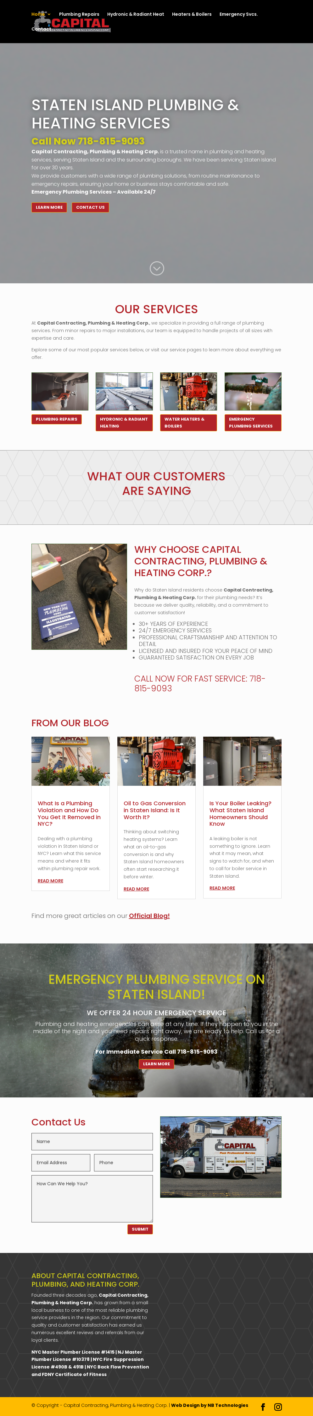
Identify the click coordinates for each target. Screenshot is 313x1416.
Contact (41, 29)
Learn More (49, 207)
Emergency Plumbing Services (251, 422)
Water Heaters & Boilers (184, 422)
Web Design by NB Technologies (209, 1405)
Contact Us (90, 207)
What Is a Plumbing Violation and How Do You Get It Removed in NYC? (69, 813)
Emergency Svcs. (239, 14)
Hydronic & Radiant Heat (135, 14)
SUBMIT (140, 1229)
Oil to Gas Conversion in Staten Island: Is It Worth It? (155, 810)
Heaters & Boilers (192, 14)
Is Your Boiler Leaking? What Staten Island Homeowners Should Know (240, 813)
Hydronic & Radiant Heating (124, 422)
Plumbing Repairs (79, 14)
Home (38, 14)
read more (50, 881)
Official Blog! (149, 915)
